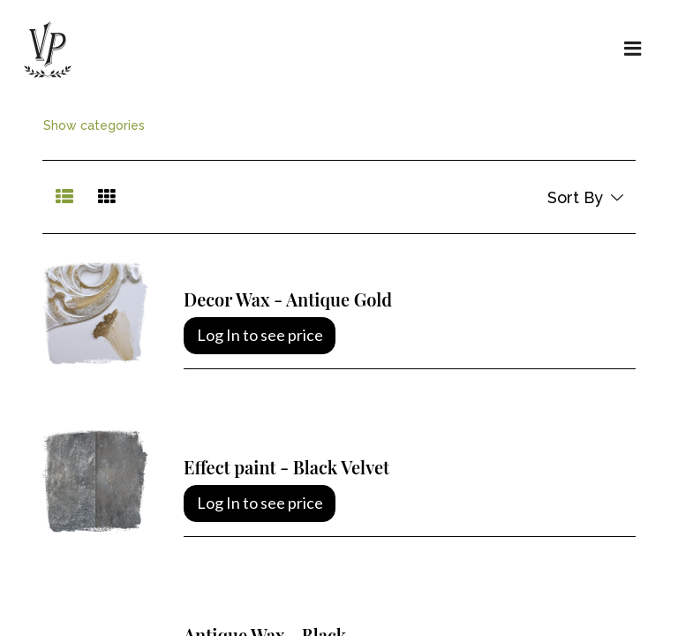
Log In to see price (260, 334)
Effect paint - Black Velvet (286, 467)
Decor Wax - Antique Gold (288, 299)
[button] (585, 197)
